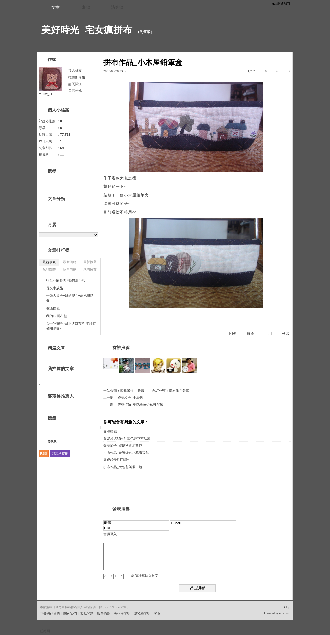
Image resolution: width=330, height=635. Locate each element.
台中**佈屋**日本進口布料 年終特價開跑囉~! (71, 326)
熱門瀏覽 (49, 270)
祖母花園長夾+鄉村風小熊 (65, 280)
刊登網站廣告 (50, 613)
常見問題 (87, 613)
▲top (286, 607)
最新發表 (49, 262)
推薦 (250, 334)
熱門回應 (69, 270)
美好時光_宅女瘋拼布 (87, 30)
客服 (157, 613)
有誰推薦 (121, 347)
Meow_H (45, 94)
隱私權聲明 (142, 613)
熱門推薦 (90, 270)
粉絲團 (45, 631)
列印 (286, 334)
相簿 (86, 7)
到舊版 (145, 32)
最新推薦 (90, 262)
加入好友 (75, 71)
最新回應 (69, 262)
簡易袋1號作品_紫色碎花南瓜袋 (126, 438)
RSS (43, 453)
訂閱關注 (75, 84)
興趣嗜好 (127, 391)
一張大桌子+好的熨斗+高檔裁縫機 (70, 298)
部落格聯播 (60, 453)
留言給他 (75, 91)
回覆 (233, 334)
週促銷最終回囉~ (116, 460)
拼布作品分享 (179, 391)
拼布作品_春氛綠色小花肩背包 (140, 404)
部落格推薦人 (61, 396)
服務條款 (103, 613)
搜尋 (93, 182)
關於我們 (70, 613)
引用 (268, 334)
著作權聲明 (122, 613)
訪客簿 (117, 7)
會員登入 (110, 534)
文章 (55, 7)
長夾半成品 (54, 288)
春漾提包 (110, 431)
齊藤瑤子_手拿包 (130, 397)
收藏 (141, 391)
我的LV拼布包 (56, 316)
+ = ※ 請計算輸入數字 (130, 576)
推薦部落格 (76, 77)
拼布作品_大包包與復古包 (122, 467)
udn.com (284, 613)
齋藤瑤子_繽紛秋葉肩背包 (122, 445)
